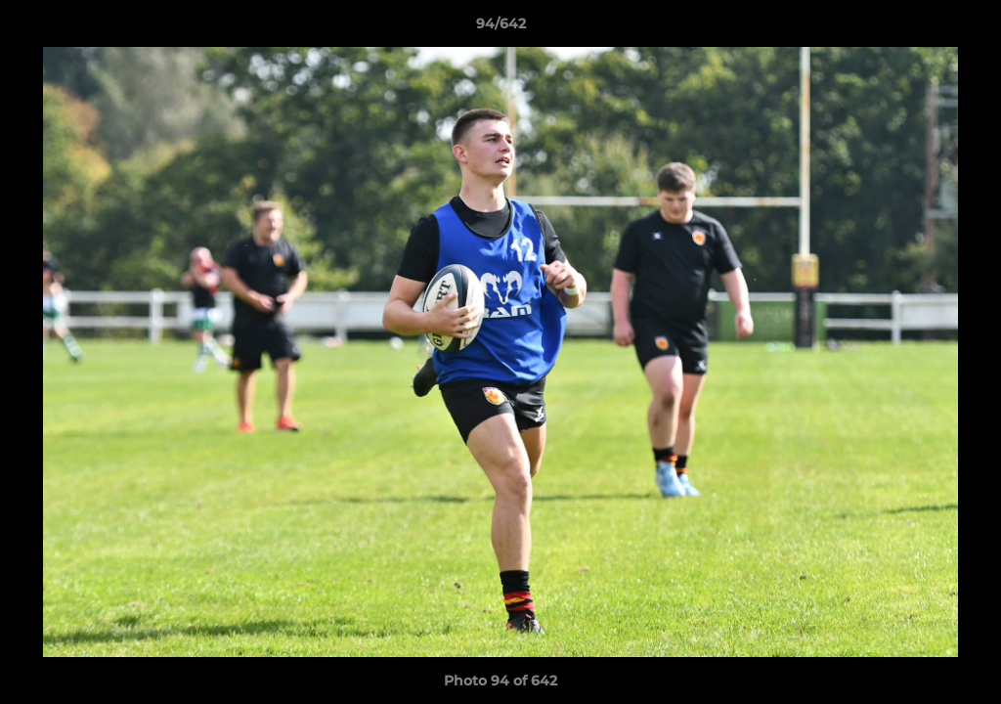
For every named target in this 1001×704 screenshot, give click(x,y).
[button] (966, 28)
